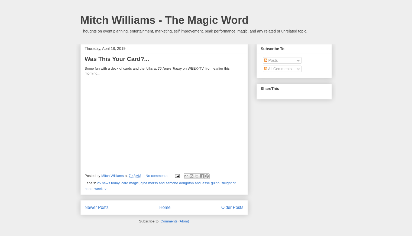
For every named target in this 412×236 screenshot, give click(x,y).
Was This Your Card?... (117, 59)
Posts (271, 60)
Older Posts (232, 207)
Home (165, 207)
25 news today (108, 183)
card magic (130, 183)
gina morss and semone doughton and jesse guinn (180, 183)
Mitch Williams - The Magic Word (164, 20)
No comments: (157, 176)
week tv (100, 189)
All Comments (278, 69)
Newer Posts (97, 207)
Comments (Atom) (175, 221)
